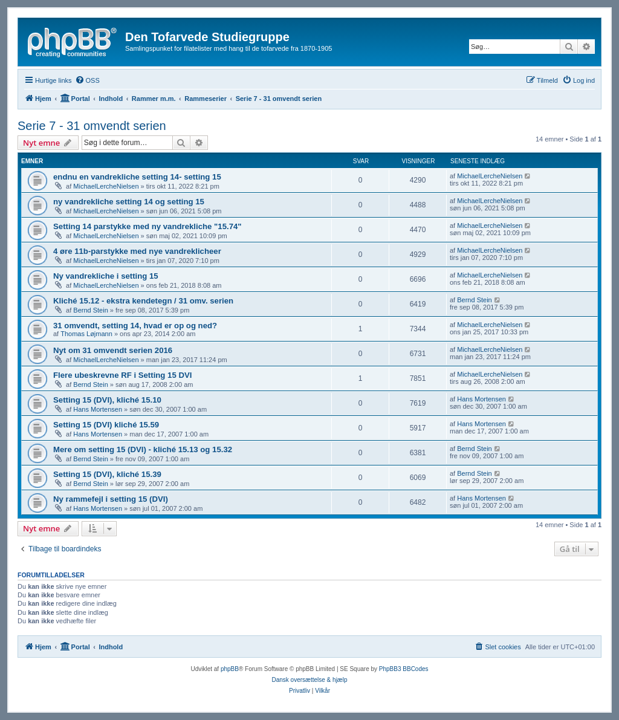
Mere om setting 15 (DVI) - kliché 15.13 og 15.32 (142, 449)
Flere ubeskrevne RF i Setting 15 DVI (122, 375)
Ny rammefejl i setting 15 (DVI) (110, 499)
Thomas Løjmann (86, 333)
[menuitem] (87, 80)
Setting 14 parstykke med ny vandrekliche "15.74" (147, 226)
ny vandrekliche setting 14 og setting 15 (128, 201)
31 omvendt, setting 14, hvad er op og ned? (135, 325)
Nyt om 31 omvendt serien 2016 (112, 350)
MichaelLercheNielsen (105, 186)
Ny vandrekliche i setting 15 (105, 276)
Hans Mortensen (97, 409)
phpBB (230, 669)
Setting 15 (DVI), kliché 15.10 (107, 399)
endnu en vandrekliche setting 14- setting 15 (137, 176)
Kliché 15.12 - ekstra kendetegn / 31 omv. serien (143, 300)
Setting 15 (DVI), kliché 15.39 (107, 474)
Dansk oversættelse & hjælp (309, 679)
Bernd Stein (90, 310)
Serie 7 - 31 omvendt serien (92, 125)
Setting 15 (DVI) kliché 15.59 (106, 424)
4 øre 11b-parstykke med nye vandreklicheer (137, 251)
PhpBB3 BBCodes (404, 669)
